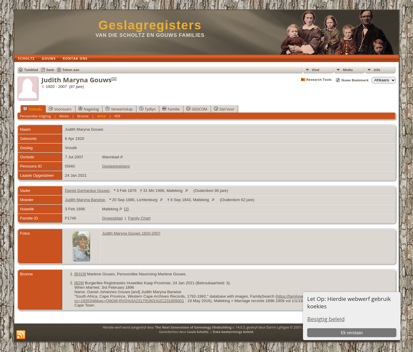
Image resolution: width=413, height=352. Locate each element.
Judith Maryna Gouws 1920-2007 (131, 233)
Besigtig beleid (326, 319)
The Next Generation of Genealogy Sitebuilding (193, 327)
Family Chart (139, 218)
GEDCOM (196, 109)
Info (377, 69)
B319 (80, 274)
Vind (315, 69)
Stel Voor (224, 109)
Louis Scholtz (197, 331)
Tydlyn (147, 109)
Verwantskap (119, 109)
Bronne (83, 116)
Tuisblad (31, 69)
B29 (79, 283)
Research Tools (319, 79)
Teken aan (70, 69)
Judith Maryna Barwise (85, 200)
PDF (117, 116)
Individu (32, 109)
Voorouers (60, 109)
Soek (50, 69)
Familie (171, 109)
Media (348, 69)
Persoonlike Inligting (35, 116)
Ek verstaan (352, 332)
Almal (101, 116)
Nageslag (88, 109)
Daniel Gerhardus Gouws (87, 190)
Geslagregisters (150, 25)
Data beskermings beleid (233, 331)
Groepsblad (112, 218)
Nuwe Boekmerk (355, 80)
